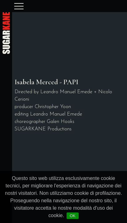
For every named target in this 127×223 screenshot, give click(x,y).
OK (73, 215)
